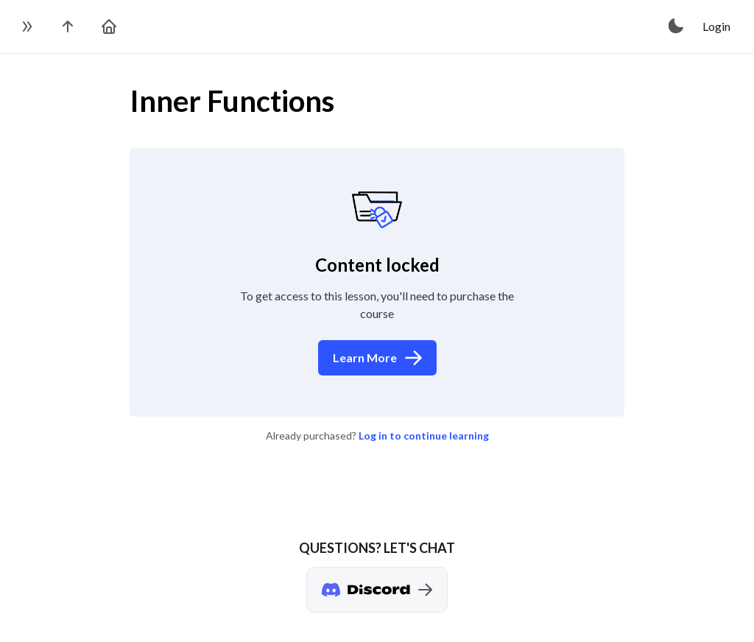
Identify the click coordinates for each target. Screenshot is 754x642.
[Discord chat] (377, 590)
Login (716, 26)
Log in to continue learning (424, 435)
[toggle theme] (677, 26)
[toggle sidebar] (26, 26)
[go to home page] (109, 26)
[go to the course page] (68, 26)
